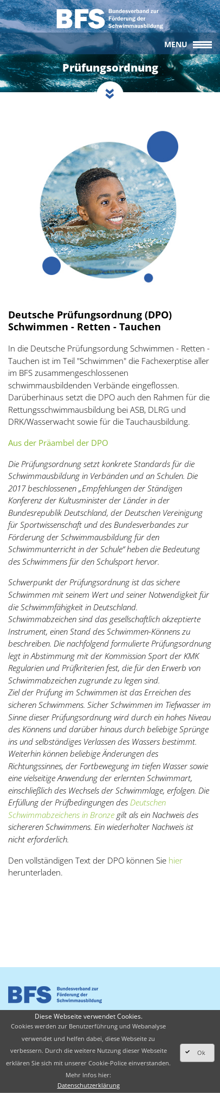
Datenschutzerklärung (88, 1085)
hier (176, 860)
